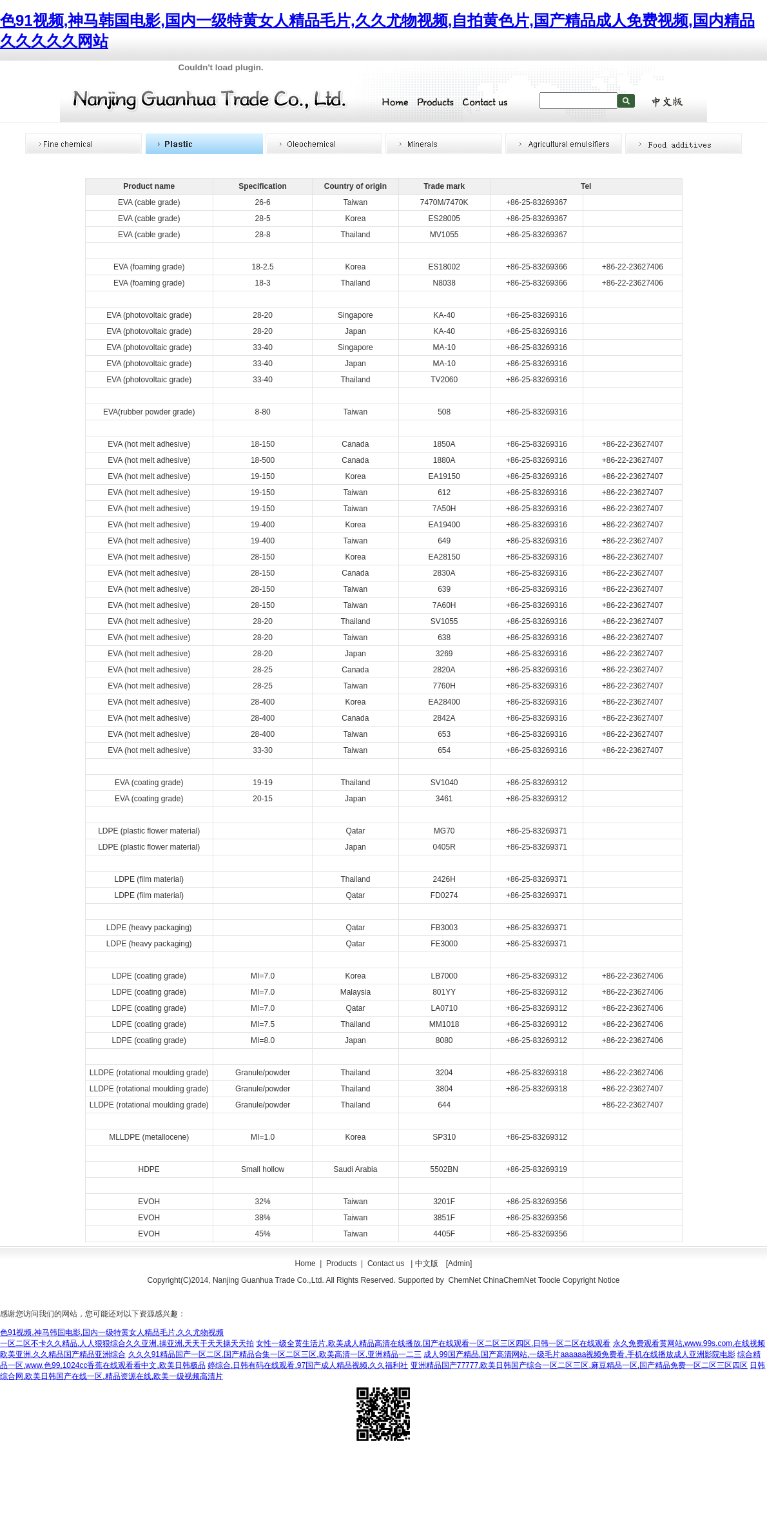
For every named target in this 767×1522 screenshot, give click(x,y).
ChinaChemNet (509, 1280)
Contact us (387, 1263)
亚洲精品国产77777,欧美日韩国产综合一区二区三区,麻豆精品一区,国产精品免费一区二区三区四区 (579, 1365)
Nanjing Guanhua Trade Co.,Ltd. (268, 1280)
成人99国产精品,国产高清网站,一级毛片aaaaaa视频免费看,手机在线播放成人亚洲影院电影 (579, 1354)
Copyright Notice (591, 1280)
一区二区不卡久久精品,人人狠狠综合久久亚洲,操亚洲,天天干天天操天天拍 (127, 1343)
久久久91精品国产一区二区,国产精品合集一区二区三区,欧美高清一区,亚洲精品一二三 (275, 1354)
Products (341, 1263)
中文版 (426, 1263)
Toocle (549, 1280)
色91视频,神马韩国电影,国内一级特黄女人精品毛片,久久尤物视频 (112, 1332)
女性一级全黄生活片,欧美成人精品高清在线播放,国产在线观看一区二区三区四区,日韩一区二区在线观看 (433, 1343)
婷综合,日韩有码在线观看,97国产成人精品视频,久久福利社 (308, 1365)
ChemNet (465, 1280)
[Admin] (459, 1263)
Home (305, 1263)
